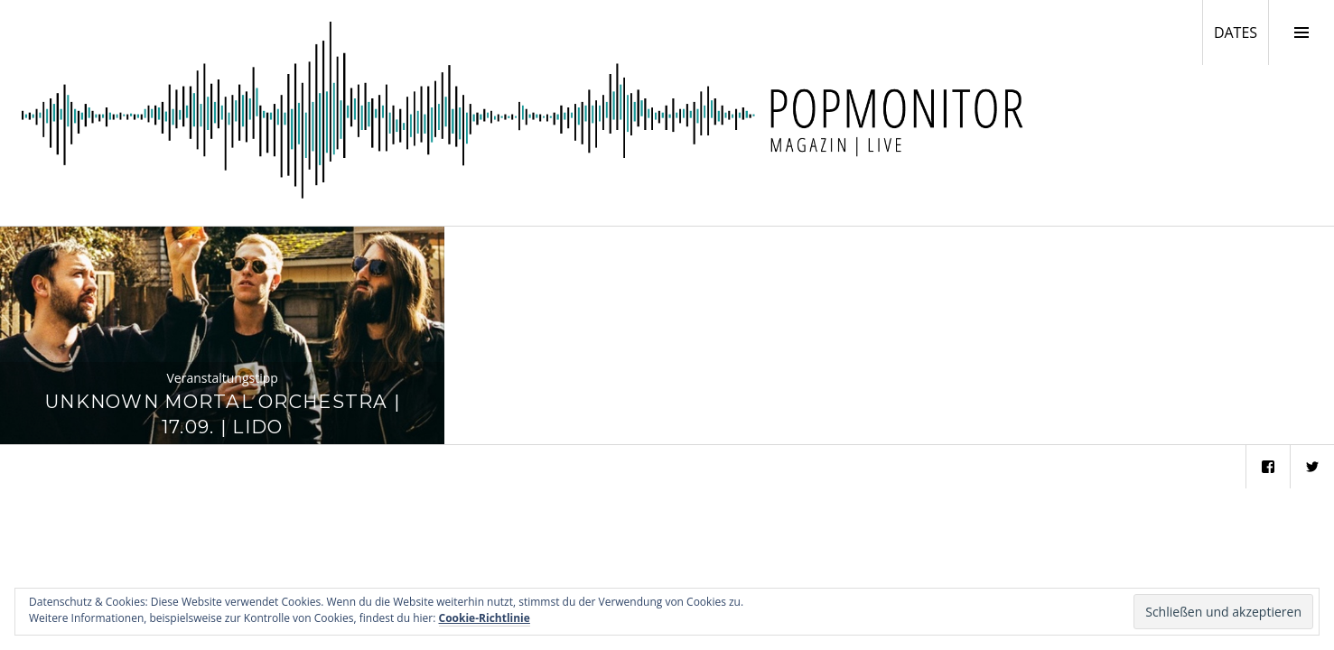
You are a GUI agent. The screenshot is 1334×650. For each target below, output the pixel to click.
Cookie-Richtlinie (484, 618)
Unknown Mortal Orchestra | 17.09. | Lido (222, 414)
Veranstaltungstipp (221, 377)
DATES (1241, 31)
